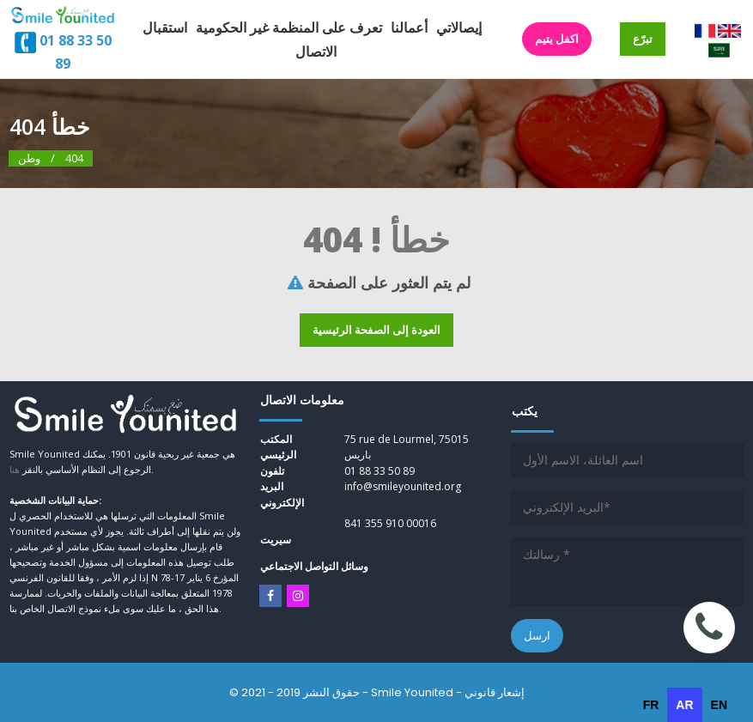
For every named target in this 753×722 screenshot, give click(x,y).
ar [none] (684, 705)
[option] (651, 705)
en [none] (719, 705)
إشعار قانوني (495, 692)
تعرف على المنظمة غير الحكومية (289, 27)
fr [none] (651, 705)
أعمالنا (409, 27)
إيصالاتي (459, 27)
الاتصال (316, 51)
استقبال (165, 27)
